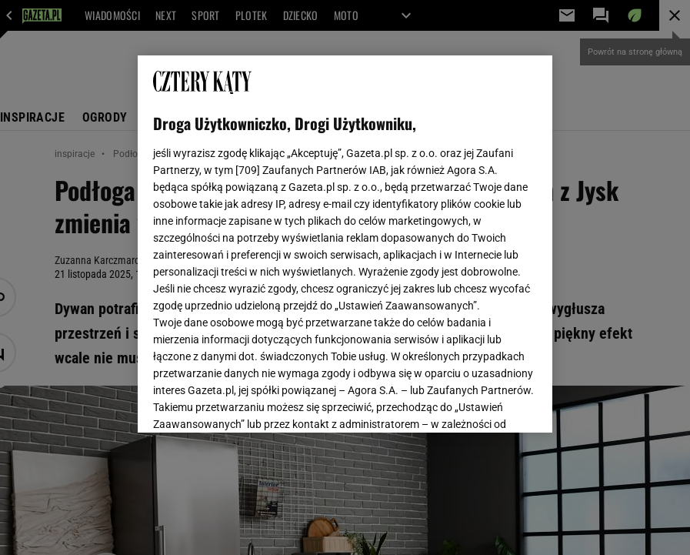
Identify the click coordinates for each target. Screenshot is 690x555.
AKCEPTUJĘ (484, 402)
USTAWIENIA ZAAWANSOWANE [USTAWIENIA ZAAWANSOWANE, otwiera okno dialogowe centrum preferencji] (254, 402)
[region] (345, 244)
